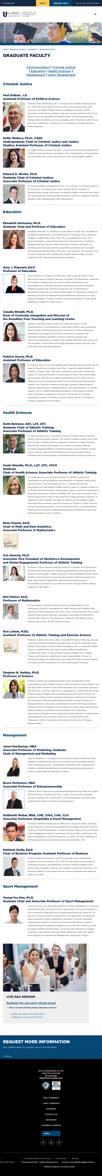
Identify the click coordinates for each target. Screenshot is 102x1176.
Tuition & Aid (51, 1114)
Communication (38, 67)
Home (5, 49)
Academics (32, 49)
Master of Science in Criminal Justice (59, 1167)
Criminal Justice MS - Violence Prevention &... (40, 1162)
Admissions (51, 1120)
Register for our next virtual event (31, 1003)
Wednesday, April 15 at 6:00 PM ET (27, 1017)
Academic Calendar (51, 1125)
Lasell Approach (51, 1103)
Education (38, 71)
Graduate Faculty (47, 49)
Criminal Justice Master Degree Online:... (78, 1162)
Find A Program (51, 1098)
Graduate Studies (18, 49)
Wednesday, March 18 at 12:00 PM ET (28, 1014)
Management (35, 74)
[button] (95, 14)
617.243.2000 (51, 1076)
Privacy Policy (61, 1158)
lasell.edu (75, 1158)
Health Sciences (59, 71)
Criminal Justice (64, 67)
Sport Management (62, 74)
